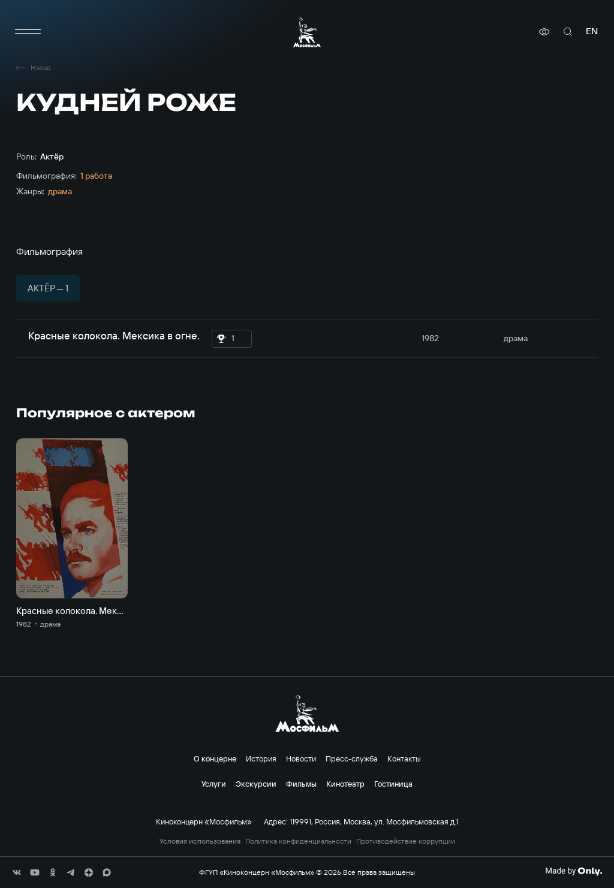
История (261, 758)
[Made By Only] (573, 871)
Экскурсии (256, 783)
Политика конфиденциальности (298, 841)
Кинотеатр (345, 783)
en (592, 31)
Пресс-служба (352, 758)
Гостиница (393, 783)
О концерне (215, 758)
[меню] (28, 32)
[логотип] (307, 32)
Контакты (404, 758)
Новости (301, 758)
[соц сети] (17, 872)
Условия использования (199, 841)
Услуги (213, 783)
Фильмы (301, 783)
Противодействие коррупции (405, 841)
